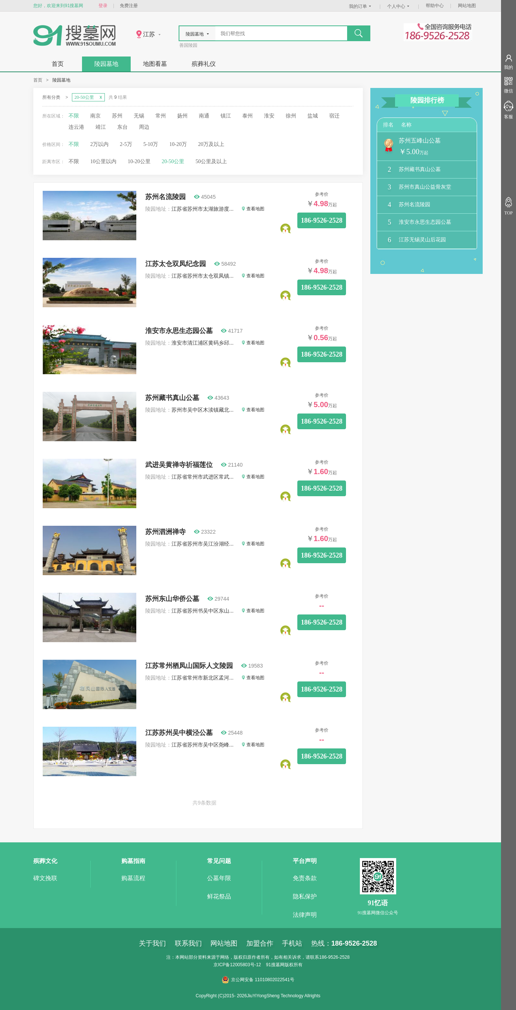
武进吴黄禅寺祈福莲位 (179, 465)
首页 (58, 64)
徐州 (291, 116)
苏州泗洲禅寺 (165, 531)
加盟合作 (259, 943)
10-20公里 (139, 161)
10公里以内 (103, 161)
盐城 (312, 116)
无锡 (139, 116)
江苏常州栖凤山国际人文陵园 (189, 665)
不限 (74, 116)
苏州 (117, 116)
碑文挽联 (45, 878)
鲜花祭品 (219, 896)
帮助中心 (435, 5)
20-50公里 (173, 161)
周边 (144, 127)
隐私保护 (305, 896)
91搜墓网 (275, 964)
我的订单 (361, 6)
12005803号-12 (245, 964)
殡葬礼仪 (204, 64)
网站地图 (467, 5)
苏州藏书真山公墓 (172, 398)
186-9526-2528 (322, 220)
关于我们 (152, 943)
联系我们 (188, 943)
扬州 (182, 116)
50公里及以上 (211, 161)
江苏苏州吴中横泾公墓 (179, 732)
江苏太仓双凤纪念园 (175, 264)
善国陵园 (188, 45)
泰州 (247, 116)
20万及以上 (211, 144)
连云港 (76, 127)
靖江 (100, 127)
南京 (95, 116)
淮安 (269, 116)
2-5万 (126, 144)
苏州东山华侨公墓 (172, 598)
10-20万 (178, 144)
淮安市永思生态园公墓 (179, 331)
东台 (122, 127)
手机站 (292, 943)
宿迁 (334, 116)
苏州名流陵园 (165, 197)
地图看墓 (155, 64)
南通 (204, 116)
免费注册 (129, 5)
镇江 (226, 116)
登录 (102, 5)
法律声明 (305, 915)
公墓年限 (219, 878)
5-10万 (150, 144)
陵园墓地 (106, 64)
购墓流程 (133, 878)
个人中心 (399, 6)
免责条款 (305, 878)
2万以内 (99, 144)
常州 (160, 116)
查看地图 (253, 208)
